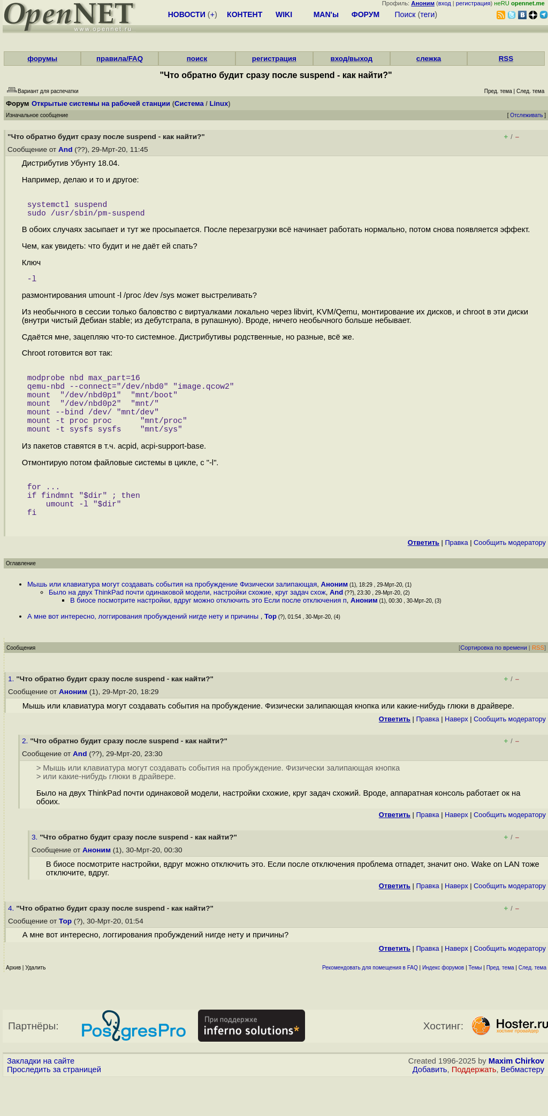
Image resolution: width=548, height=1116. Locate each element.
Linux (219, 103)
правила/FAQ (119, 59)
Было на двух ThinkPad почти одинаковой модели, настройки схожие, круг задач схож (187, 629)
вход (444, 3)
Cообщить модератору (510, 579)
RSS (506, 59)
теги (427, 14)
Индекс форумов (443, 1004)
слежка (428, 59)
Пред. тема (500, 1004)
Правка (456, 579)
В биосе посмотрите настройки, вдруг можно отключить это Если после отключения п (208, 637)
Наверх (456, 755)
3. (36, 873)
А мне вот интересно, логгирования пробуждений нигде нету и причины (144, 653)
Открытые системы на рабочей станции (101, 103)
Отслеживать (526, 115)
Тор (270, 653)
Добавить (430, 1106)
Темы (475, 1004)
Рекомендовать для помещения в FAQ (370, 1004)
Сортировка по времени (493, 684)
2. (26, 777)
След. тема (532, 1004)
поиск (197, 59)
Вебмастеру (522, 1106)
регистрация (473, 3)
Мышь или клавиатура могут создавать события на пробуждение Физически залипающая (172, 621)
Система (189, 103)
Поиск (405, 14)
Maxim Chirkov (516, 1097)
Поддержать (474, 1106)
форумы (42, 59)
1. (12, 715)
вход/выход (351, 59)
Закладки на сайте (40, 1097)
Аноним (334, 621)
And (65, 149)
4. (12, 945)
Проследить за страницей (54, 1106)
